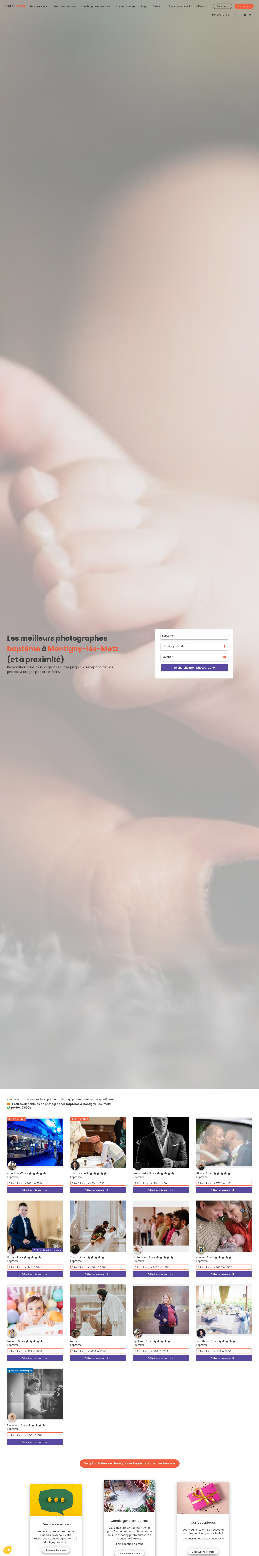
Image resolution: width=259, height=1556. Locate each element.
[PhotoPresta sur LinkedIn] (250, 15)
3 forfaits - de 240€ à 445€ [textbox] (152, 1267)
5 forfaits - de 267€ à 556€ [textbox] (26, 1183)
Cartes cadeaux (125, 6)
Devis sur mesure (64, 6)
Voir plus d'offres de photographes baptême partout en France (129, 1463)
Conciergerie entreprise (95, 6)
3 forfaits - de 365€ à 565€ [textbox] (89, 1351)
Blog (144, 6)
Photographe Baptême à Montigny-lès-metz (89, 1099)
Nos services (39, 6)
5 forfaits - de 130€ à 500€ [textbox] (25, 1351)
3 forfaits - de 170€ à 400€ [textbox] (152, 1183)
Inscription (244, 6)
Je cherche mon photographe (194, 668)
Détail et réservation (35, 1190)
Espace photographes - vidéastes (188, 6)
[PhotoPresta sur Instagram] (240, 15)
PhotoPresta (14, 1099)
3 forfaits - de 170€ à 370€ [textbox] (152, 1351)
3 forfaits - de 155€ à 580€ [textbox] (214, 1351)
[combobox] (194, 635)
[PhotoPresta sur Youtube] (245, 15)
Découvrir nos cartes (202, 1551)
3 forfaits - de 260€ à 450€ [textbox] (215, 1267)
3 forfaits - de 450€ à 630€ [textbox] (89, 1183)
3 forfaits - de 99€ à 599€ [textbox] (25, 1435)
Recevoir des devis (57, 1550)
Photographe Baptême (41, 1099)
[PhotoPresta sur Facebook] (236, 15)
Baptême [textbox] (168, 636)
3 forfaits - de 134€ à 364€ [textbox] (26, 1267)
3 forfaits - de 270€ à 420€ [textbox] (215, 1183)
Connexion (222, 6)
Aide (157, 6)
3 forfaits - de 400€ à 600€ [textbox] (89, 1267)
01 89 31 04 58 (221, 14)
